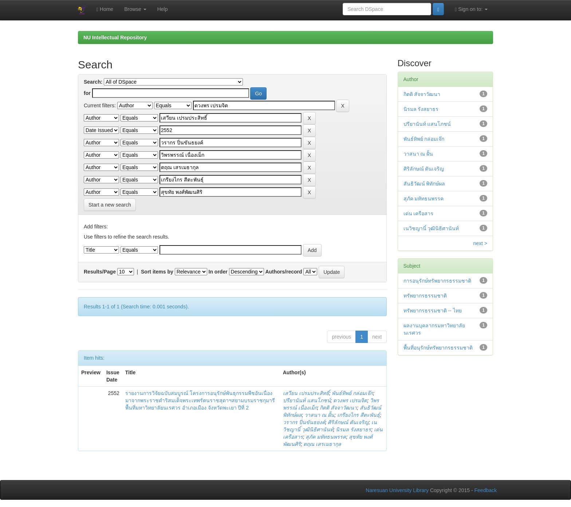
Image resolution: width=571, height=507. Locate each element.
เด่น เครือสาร (418, 213)
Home (105, 9)
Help (162, 9)
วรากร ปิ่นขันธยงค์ (304, 422)
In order (218, 272)
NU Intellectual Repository (115, 37)
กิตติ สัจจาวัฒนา (338, 408)
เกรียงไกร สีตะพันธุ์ (358, 415)
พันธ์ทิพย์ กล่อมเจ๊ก (352, 393)
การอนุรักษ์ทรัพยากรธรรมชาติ (437, 281)
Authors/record (283, 272)
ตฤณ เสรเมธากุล (322, 444)
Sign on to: (471, 9)
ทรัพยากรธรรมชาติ (425, 296)
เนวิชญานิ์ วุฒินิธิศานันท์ (431, 228)
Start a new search (109, 205)
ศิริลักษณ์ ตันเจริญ (348, 422)
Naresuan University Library (397, 490)
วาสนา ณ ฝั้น (319, 415)
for (87, 93)
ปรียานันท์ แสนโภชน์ (307, 400)
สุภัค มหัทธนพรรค (326, 437)
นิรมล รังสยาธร (353, 429)
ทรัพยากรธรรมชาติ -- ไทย (432, 311)
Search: (93, 82)
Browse (135, 9)
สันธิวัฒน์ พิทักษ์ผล (424, 184)
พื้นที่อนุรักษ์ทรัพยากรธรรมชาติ (438, 348)
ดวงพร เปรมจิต (350, 400)
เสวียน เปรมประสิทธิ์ (306, 393)
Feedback (485, 490)
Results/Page (100, 272)
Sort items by (157, 272)
